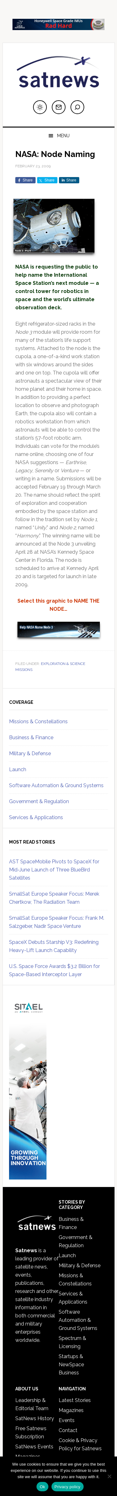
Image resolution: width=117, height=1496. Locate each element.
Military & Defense (30, 753)
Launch (17, 769)
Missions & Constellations (38, 721)
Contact (68, 1430)
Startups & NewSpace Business (71, 1364)
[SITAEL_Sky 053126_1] (27, 1176)
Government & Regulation (39, 801)
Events (67, 1420)
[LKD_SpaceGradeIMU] (58, 27)
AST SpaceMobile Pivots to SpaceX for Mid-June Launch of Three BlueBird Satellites (54, 870)
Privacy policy (67, 1486)
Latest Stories (75, 1400)
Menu (63, 135)
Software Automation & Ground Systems (56, 785)
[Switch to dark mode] (40, 107)
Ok (42, 1486)
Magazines (71, 1410)
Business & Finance (31, 737)
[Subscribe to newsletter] (59, 107)
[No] (109, 1476)
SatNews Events (34, 1447)
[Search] (77, 107)
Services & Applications (36, 817)
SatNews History (34, 1418)
